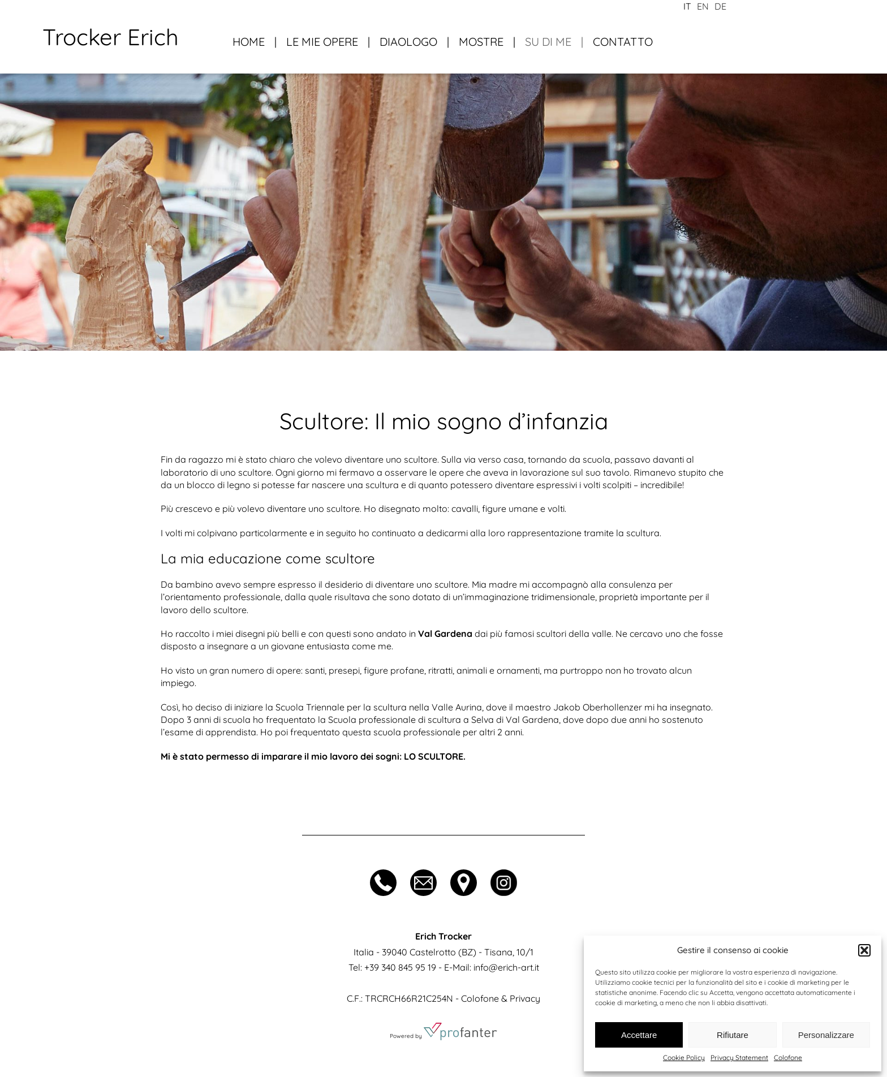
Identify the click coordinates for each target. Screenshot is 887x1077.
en (703, 6)
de (720, 6)
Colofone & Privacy (500, 998)
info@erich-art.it (506, 967)
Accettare (639, 1035)
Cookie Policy (684, 1057)
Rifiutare (732, 1035)
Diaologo (408, 42)
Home (248, 42)
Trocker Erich (110, 37)
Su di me (548, 42)
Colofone (788, 1057)
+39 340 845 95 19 (400, 967)
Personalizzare (826, 1035)
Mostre (481, 42)
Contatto (623, 42)
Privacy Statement (739, 1057)
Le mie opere (322, 42)
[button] (864, 950)
